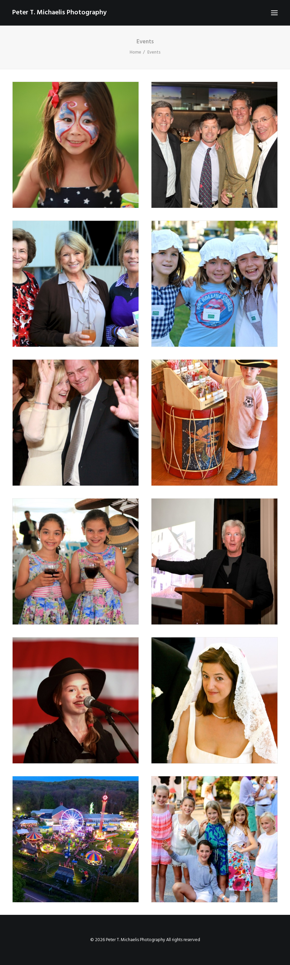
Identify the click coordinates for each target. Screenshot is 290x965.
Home (135, 52)
